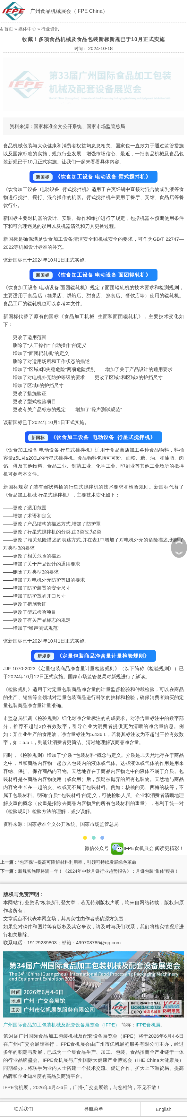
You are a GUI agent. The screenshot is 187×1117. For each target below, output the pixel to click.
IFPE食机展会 (132, 848)
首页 (8, 28)
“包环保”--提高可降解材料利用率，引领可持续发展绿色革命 (77, 862)
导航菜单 (93, 1109)
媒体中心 (27, 28)
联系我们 (23, 1109)
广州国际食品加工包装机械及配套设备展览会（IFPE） (61, 1024)
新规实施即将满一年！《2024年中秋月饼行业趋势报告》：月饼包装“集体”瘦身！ (98, 871)
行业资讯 (50, 28)
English (163, 1109)
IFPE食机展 (148, 1024)
